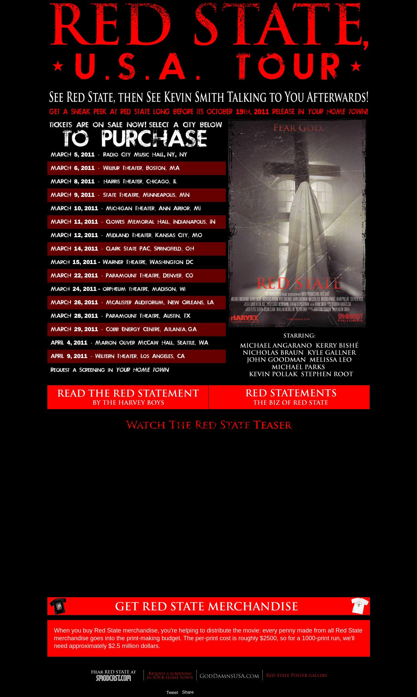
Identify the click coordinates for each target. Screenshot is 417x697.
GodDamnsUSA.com (229, 677)
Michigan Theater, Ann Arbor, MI (145, 208)
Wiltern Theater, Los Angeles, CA (136, 356)
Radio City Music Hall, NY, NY (136, 155)
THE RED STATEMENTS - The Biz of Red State (289, 397)
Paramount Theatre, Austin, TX (145, 316)
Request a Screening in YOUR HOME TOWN (136, 370)
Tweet (172, 692)
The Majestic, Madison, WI (145, 289)
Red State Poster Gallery (296, 677)
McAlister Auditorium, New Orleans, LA (145, 302)
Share (188, 692)
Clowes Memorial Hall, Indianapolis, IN (145, 222)
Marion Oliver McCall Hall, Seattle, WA (136, 343)
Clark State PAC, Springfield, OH (145, 249)
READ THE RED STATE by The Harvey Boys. (127, 397)
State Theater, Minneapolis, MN (145, 195)
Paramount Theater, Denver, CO (145, 275)
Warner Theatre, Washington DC (145, 262)
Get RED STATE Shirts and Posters (208, 606)
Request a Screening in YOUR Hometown (170, 675)
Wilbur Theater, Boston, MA (136, 168)
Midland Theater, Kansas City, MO (145, 235)
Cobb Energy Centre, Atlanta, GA (136, 329)
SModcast (114, 675)
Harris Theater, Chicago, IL (145, 181)
